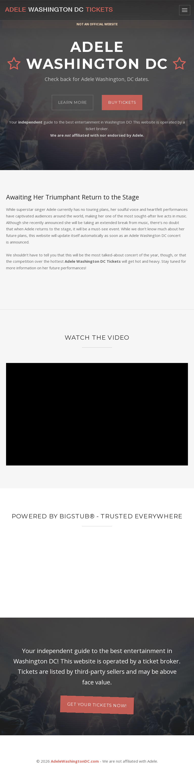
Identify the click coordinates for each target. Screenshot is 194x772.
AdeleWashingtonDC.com (75, 761)
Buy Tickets (122, 102)
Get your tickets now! (97, 705)
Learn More (72, 102)
